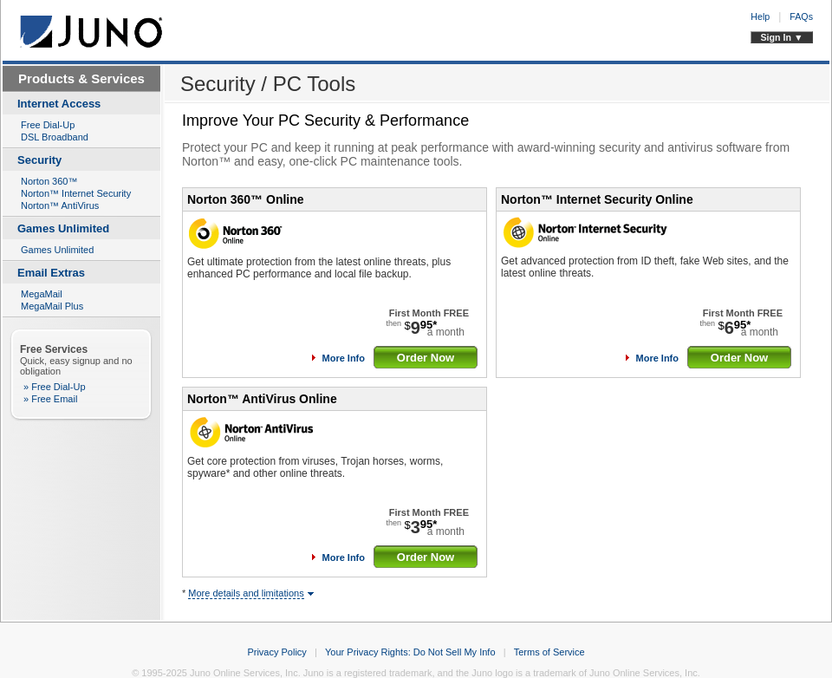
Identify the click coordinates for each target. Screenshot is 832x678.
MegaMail (41, 294)
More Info (344, 358)
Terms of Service (549, 652)
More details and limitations (245, 593)
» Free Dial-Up (54, 386)
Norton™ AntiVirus (60, 205)
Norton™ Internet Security (76, 193)
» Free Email (50, 399)
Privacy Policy (276, 652)
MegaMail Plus (52, 306)
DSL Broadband (54, 137)
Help (760, 16)
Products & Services (81, 78)
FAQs (801, 16)
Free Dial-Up (48, 125)
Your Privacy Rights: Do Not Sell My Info (410, 652)
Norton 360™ (49, 181)
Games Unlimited (57, 249)
